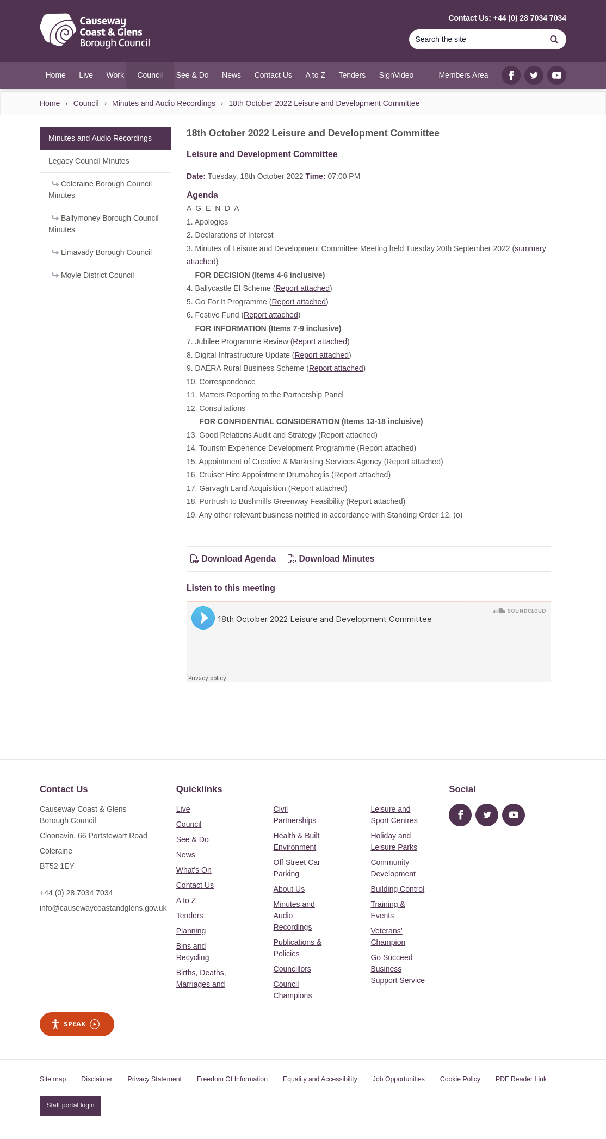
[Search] (475, 39)
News (185, 854)
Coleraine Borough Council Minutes (100, 189)
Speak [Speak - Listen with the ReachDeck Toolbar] (75, 1024)
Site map (53, 1079)
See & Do (192, 839)
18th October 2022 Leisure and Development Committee (323, 103)
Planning (191, 930)
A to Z (186, 900)
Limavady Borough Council (102, 252)
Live (183, 809)
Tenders (189, 915)
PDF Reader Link (521, 1079)
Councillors (292, 968)
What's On (194, 870)
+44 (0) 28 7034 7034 (76, 892)
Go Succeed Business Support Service (397, 969)
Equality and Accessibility (320, 1079)
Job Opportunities (399, 1079)
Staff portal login (70, 1105)
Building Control (397, 889)
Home (50, 103)
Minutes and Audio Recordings (163, 103)
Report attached (302, 288)
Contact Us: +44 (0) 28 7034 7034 (507, 18)
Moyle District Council (93, 275)
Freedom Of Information (232, 1079)
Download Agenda (234, 558)
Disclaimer (96, 1079)
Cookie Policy (460, 1079)
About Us (289, 889)
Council (86, 103)
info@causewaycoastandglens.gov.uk (103, 908)
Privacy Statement (155, 1079)
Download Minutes (331, 558)
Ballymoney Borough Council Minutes (103, 224)
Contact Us (195, 885)
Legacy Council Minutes (88, 161)
